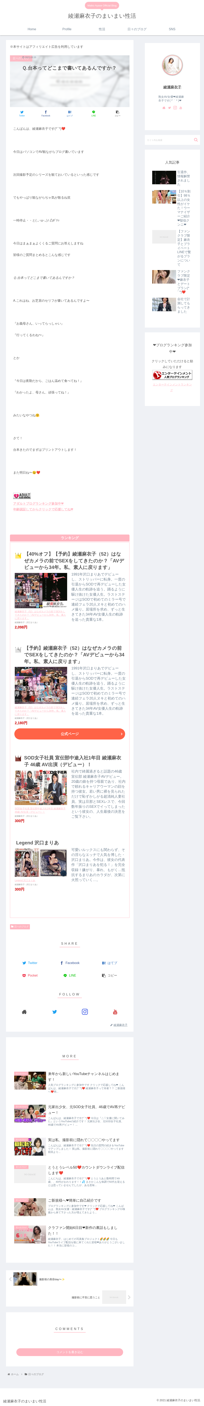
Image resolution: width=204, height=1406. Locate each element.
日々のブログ (20, 926)
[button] (195, 140)
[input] (172, 140)
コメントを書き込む (69, 1352)
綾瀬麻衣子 (172, 87)
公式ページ (70, 734)
